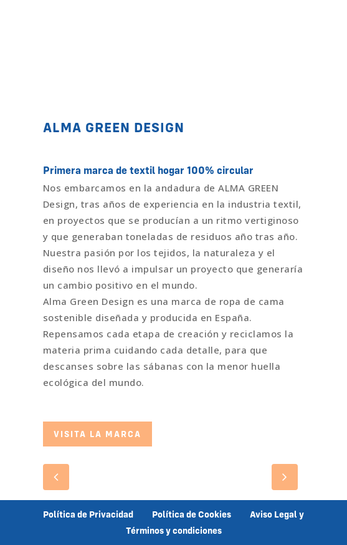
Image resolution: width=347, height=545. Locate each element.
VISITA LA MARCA (97, 434)
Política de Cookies (191, 514)
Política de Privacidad (88, 514)
